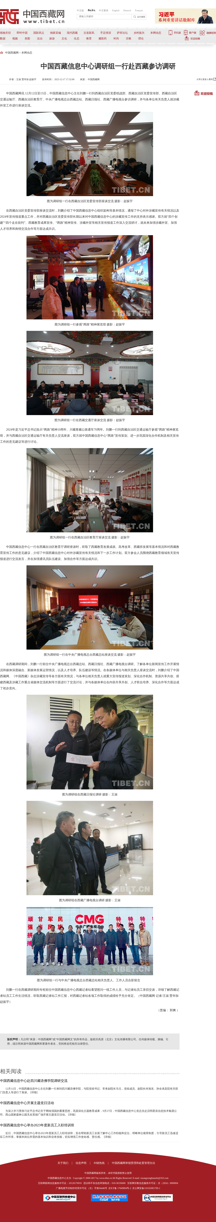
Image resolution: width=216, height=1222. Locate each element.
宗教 (128, 38)
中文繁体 (103, 10)
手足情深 (105, 32)
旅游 (52, 38)
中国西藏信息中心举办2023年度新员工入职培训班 (37, 1125)
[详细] (34, 1092)
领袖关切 (5, 32)
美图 (27, 38)
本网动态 (155, 32)
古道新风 (89, 32)
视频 (15, 38)
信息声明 (81, 1163)
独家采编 (55, 32)
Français (139, 10)
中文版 (80, 10)
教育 (89, 38)
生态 (76, 38)
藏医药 (103, 38)
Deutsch (127, 10)
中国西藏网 (12, 52)
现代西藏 (72, 32)
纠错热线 (99, 1163)
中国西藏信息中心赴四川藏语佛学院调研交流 (34, 1081)
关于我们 (63, 1163)
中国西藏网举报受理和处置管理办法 (133, 1163)
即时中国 (22, 32)
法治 (39, 38)
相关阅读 (11, 1071)
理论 (141, 38)
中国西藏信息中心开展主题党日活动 (27, 1103)
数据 (2, 38)
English (115, 10)
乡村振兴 (139, 32)
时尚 (116, 38)
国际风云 (38, 32)
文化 (64, 38)
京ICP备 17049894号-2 (119, 1188)
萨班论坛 (122, 32)
